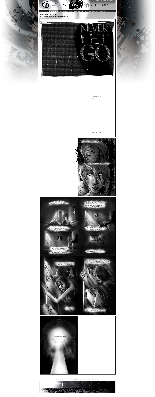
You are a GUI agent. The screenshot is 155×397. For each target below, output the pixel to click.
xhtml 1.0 (96, 379)
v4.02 (113, 0)
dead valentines (89, 11)
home (97, 0)
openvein (58, 379)
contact (104, 0)
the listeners (100, 11)
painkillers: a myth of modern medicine (71, 11)
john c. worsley (88, 379)
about (101, 0)
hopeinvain (109, 0)
